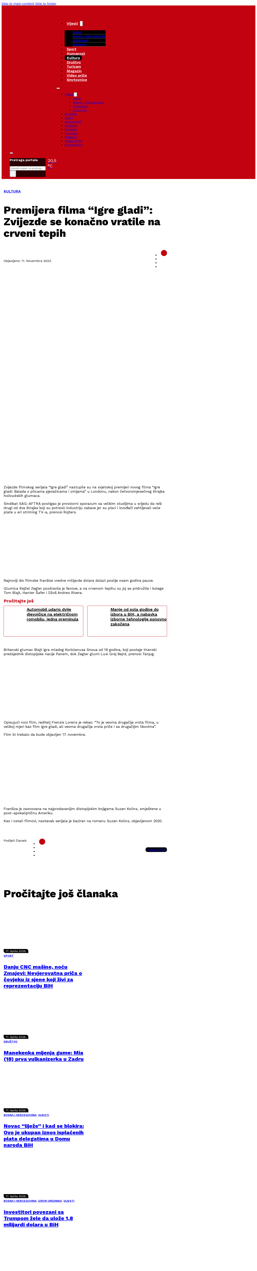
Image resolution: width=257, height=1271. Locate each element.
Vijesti (72, 23)
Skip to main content (18, 3)
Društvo (74, 62)
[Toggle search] (11, 153)
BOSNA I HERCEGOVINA (20, 1115)
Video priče (77, 75)
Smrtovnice (77, 80)
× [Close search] (12, 174)
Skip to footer (45, 3)
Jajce (77, 98)
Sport (71, 49)
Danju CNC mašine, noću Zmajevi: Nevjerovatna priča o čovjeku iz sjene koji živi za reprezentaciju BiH (43, 976)
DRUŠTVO (10, 1041)
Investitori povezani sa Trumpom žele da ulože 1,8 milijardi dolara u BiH (38, 1218)
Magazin (74, 71)
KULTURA (12, 191)
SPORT (9, 955)
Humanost (76, 53)
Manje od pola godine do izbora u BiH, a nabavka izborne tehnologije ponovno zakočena (138, 616)
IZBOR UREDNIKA (50, 1200)
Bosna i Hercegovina (89, 36)
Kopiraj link (156, 850)
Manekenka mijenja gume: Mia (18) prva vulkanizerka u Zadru (44, 1056)
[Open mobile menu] (58, 88)
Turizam (74, 66)
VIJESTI (43, 1115)
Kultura (73, 58)
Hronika (71, 114)
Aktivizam (80, 40)
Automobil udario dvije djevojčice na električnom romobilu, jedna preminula (52, 614)
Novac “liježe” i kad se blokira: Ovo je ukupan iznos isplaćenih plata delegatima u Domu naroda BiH (44, 1135)
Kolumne (80, 44)
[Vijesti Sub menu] (81, 23)
